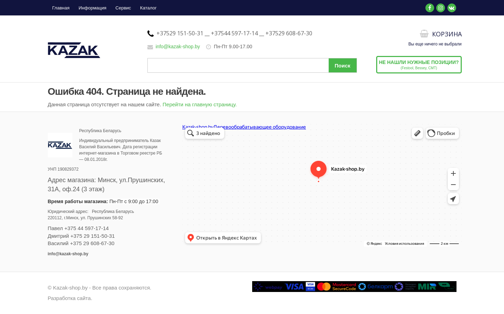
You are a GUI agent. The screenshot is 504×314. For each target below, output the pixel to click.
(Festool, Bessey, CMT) (419, 64)
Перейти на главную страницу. (200, 104)
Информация (93, 7)
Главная (61, 7)
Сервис (123, 7)
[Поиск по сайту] (252, 65)
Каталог (148, 7)
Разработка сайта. (70, 298)
